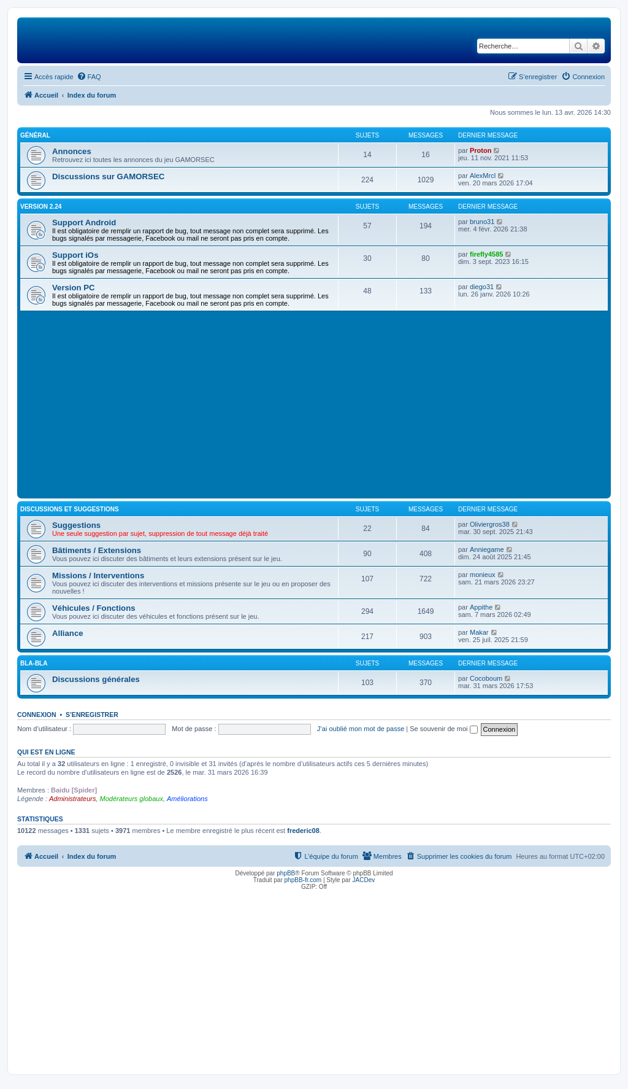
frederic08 (303, 830)
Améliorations (187, 798)
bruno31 (482, 221)
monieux (483, 574)
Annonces (71, 151)
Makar (479, 632)
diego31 (482, 286)
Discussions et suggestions (69, 509)
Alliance (67, 633)
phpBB (286, 873)
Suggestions (76, 525)
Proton (480, 150)
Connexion (36, 714)
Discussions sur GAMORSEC (108, 176)
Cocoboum (486, 678)
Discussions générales (96, 679)
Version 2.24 (40, 206)
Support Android (84, 222)
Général (35, 135)
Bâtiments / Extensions (96, 550)
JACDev (364, 880)
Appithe (481, 607)
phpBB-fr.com (303, 880)
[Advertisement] (314, 403)
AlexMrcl (483, 175)
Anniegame (487, 549)
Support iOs (75, 255)
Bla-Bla (33, 663)
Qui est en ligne (46, 752)
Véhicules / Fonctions (94, 608)
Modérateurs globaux (131, 798)
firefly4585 (486, 254)
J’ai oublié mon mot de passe (360, 728)
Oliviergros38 (490, 524)
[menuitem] (89, 76)
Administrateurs (72, 798)
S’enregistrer (92, 714)
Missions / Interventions (98, 575)
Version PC (73, 287)
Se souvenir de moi (443, 728)
